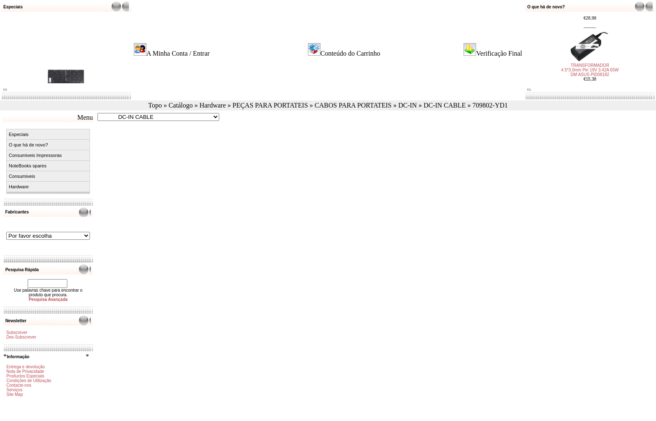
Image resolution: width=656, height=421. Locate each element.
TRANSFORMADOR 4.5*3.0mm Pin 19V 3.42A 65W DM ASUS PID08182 (590, 68)
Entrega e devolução (25, 367)
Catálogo (181, 105)
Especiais (18, 134)
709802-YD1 (489, 105)
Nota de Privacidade (25, 371)
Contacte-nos (18, 385)
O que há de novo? (28, 144)
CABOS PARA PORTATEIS (353, 105)
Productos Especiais (25, 376)
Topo (155, 105)
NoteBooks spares (27, 165)
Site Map (14, 394)
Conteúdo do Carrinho (350, 53)
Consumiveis (22, 176)
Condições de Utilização (28, 380)
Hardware (213, 105)
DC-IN (407, 105)
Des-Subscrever (21, 337)
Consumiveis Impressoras (35, 155)
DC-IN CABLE (444, 105)
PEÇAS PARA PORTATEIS (270, 105)
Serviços (14, 390)
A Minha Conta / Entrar (178, 53)
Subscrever (17, 332)
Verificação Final (499, 53)
